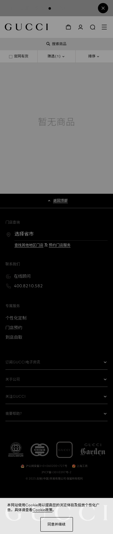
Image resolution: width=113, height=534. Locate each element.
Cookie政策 (42, 510)
